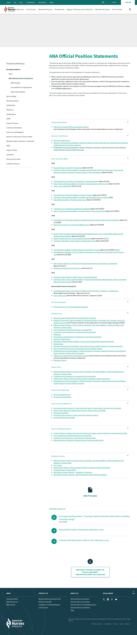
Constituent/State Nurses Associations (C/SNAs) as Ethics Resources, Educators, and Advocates (86, 291)
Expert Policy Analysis (18, 92)
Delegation (57, 335)
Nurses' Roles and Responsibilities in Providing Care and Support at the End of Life (81, 184)
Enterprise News (12, 599)
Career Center (43, 608)
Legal (121, 624)
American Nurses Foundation (80, 608)
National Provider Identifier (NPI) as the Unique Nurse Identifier (75, 318)
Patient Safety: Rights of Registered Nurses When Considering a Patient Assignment (82, 379)
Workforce (9, 110)
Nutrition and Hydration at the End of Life (67, 268)
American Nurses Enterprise (80, 599)
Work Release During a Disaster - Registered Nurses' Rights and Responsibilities (80, 475)
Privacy (115, 624)
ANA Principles (15, 83)
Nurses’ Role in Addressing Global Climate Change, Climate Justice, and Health (80, 411)
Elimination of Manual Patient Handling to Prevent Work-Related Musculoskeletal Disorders (84, 342)
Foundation (31, 2)
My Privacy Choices (97, 624)
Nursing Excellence (13, 69)
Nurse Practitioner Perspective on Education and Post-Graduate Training (78, 349)
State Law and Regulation (15, 132)
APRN (8, 119)
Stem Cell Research (60, 296)
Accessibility (107, 624)
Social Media (108, 593)
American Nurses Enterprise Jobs (50, 599)
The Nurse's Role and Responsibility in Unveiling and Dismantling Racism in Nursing (81, 197)
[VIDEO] (106, 239)
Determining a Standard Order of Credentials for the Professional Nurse (78, 337)
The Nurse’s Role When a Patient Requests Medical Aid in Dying (75, 241)
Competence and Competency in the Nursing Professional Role (75, 332)
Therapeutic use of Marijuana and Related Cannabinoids (72, 209)
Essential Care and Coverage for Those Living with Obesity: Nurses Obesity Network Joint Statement (87, 408)
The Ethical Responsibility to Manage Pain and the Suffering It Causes (77, 250)
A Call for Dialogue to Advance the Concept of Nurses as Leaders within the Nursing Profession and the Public (90, 433)
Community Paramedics (14, 128)
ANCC (21, 2)
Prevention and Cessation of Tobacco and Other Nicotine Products (76, 415)
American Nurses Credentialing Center (83, 605)
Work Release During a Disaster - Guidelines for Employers (73, 472)
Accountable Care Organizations (21, 87)
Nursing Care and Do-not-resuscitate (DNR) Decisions (72, 225)
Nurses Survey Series (13, 159)
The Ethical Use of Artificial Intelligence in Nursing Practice (73, 195)
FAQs (72, 610)
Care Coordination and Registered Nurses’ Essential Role (73, 330)
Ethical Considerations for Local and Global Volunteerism (72, 239)
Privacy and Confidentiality (62, 186)
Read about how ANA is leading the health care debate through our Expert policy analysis (90, 572)
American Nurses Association (80, 602)
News (51, 2)
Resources (42, 2)
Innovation (10, 155)
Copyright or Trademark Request (49, 605)
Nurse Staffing (11, 96)
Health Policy (10, 105)
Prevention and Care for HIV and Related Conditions (71, 307)
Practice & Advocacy (15, 63)
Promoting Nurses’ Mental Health (65, 470)
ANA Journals (10, 605)
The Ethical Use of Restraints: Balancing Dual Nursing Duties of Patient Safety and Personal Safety (87, 220)
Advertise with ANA (45, 602)
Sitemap (127, 624)
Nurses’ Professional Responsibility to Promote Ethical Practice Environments (80, 211)
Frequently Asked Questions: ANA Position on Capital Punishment (75, 277)
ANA (15, 2)
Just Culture (58, 465)
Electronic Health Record (62, 140)
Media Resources (12, 602)
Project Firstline (11, 150)
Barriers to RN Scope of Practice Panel (19, 137)
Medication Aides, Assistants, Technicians (20, 141)
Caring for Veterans (12, 164)
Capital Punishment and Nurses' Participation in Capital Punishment (76, 181)
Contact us (43, 593)
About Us (74, 593)
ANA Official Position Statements (21, 78)
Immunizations (58, 344)
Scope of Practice (12, 123)
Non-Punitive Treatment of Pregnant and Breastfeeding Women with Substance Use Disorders (85, 264)
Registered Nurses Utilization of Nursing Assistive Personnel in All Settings (79, 440)
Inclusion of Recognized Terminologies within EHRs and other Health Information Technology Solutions (88, 346)
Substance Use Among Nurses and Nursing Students (71, 127)
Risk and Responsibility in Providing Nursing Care (70, 200)
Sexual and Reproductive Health (64, 418)
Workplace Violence (60, 360)
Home (8, 2)
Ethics (11, 74)
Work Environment (12, 101)
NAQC (8, 146)
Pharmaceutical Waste (61, 413)
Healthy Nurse (11, 114)
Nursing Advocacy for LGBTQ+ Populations (68, 168)
